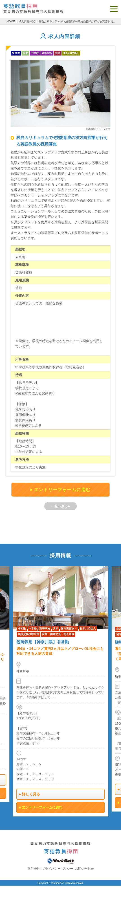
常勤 (25, 53)
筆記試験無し (71, 53)
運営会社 (33, 868)
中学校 (35, 53)
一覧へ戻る (59, 506)
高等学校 (47, 53)
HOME (11, 21)
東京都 (16, 53)
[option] (60, 691)
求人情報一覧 (27, 21)
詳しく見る (31, 794)
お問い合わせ (84, 868)
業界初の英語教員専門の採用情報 (33, 9)
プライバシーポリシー (57, 868)
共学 (57, 53)
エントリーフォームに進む (62, 489)
